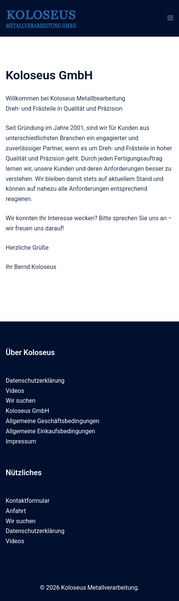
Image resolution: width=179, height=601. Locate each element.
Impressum (21, 441)
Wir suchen (20, 400)
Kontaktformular (27, 500)
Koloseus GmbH (27, 410)
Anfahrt (16, 510)
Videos (15, 390)
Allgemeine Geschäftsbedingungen (52, 421)
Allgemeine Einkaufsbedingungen (50, 431)
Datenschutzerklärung (35, 380)
